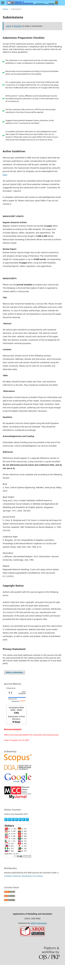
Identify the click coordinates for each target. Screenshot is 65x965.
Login (8, 26)
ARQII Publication (39, 923)
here (5, 174)
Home (5, 9)
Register (18, 26)
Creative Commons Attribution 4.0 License (23, 876)
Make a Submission (14, 672)
